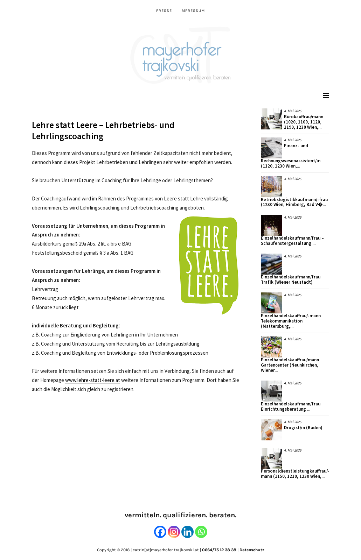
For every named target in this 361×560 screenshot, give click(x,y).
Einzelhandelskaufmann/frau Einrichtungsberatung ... (290, 406)
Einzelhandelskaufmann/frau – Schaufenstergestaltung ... (292, 240)
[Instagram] (174, 532)
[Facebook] (160, 532)
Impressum (192, 10)
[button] (209, 265)
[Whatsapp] (201, 532)
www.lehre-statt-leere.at (92, 380)
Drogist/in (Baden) (303, 428)
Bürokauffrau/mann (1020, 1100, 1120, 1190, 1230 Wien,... (303, 122)
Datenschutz (251, 549)
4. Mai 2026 (292, 110)
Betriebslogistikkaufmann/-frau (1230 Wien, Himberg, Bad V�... (294, 202)
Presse (164, 10)
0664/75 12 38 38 (219, 549)
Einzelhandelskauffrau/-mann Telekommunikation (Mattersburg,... (291, 321)
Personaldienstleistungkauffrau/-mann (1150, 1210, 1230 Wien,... (295, 473)
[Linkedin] (187, 532)
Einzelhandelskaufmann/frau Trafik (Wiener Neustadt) (290, 279)
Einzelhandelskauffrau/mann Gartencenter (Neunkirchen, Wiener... (290, 365)
